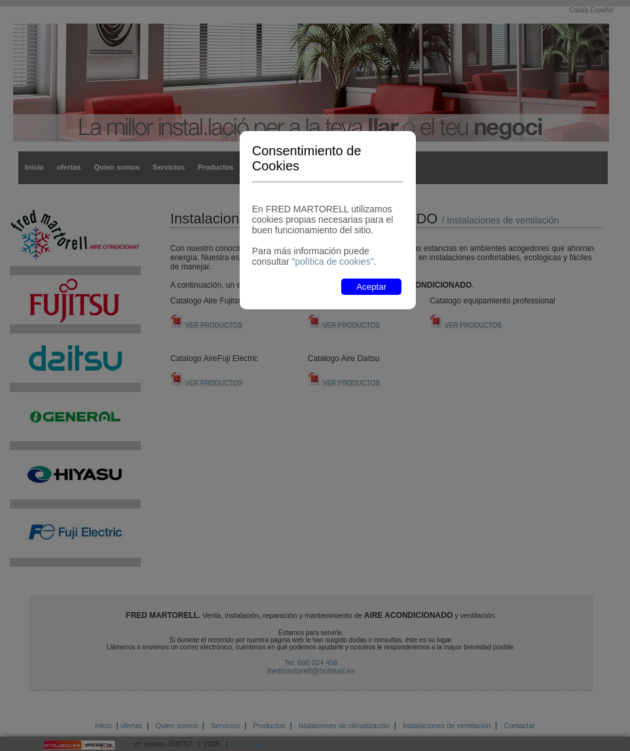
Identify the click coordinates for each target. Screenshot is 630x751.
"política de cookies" (332, 261)
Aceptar (371, 287)
